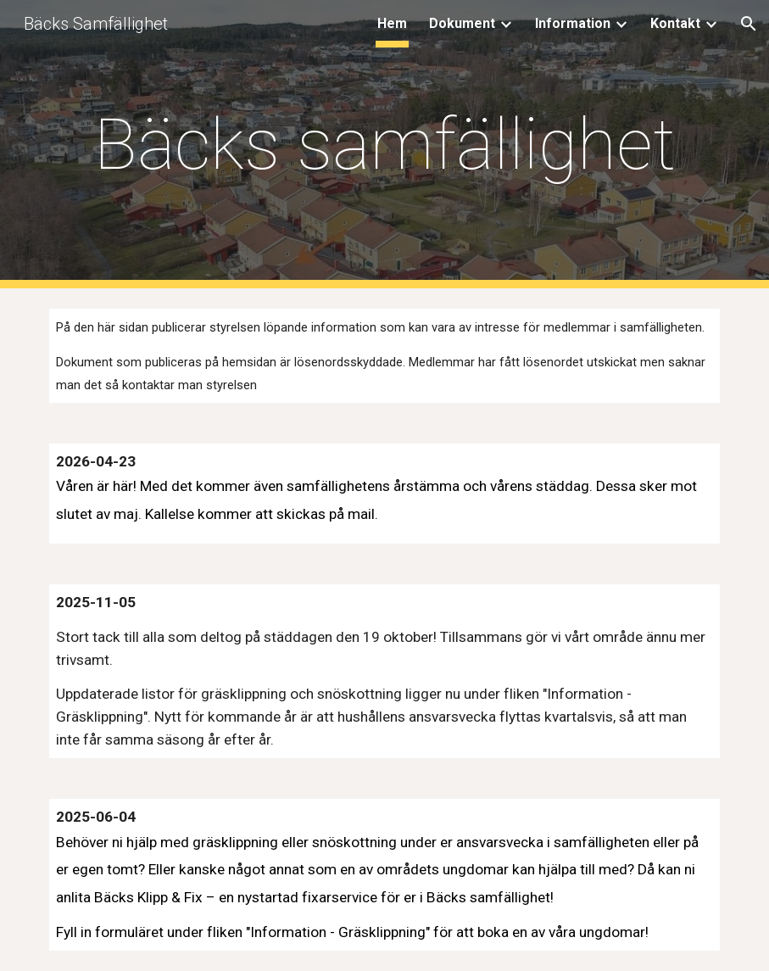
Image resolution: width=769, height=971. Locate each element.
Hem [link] (392, 23)
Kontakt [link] (675, 23)
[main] (384, 144)
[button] (748, 23)
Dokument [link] (462, 23)
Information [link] (572, 23)
